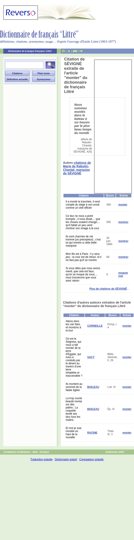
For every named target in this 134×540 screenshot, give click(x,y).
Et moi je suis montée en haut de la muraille (73, 433)
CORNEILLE (94, 325)
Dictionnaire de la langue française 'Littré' (30, 51)
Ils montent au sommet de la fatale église (74, 387)
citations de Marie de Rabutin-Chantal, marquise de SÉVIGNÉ (77, 168)
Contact (44, 452)
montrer (123, 222)
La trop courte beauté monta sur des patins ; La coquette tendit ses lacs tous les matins (74, 409)
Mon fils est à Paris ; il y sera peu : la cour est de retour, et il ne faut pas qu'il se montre (83, 257)
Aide (35, 452)
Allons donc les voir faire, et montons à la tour (73, 326)
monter (122, 204)
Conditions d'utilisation (16, 452)
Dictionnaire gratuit (66, 459)
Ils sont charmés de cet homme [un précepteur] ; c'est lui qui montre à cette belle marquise (83, 241)
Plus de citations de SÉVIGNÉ (108, 288)
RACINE (92, 432)
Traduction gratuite (41, 459)
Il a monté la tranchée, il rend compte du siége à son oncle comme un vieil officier (83, 204)
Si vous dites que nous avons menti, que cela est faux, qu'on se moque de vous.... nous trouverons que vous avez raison (83, 274)
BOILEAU (93, 387)
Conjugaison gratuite (91, 459)
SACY (90, 357)
